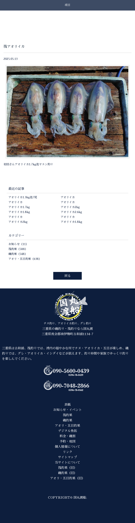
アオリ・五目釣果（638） (24, 259)
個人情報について (67, 446)
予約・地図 (67, 441)
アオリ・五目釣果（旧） (67, 478)
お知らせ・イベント (67, 409)
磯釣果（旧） (67, 473)
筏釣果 (67, 415)
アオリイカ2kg (18, 222)
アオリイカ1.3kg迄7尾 (22, 197)
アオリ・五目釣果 (67, 425)
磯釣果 (67, 420)
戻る (67, 275)
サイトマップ (67, 457)
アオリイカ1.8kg (19, 212)
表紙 (67, 404)
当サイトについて (67, 462)
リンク (67, 452)
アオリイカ (15, 202)
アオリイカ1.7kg (19, 207)
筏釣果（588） (18, 249)
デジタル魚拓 (67, 430)
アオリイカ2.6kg (71, 212)
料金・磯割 (67, 436)
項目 (67, 5)
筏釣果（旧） (67, 467)
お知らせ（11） (18, 244)
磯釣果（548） (17, 254)
